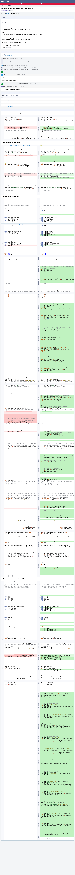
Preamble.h (7, 102)
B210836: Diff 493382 (23, 83)
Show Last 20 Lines (27, 139)
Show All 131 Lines (20, 139)
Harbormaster (6, 72)
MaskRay (20, 69)
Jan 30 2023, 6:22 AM (19, 58)
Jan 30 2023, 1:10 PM (32, 83)
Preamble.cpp (7, 103)
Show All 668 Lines (20, 115)
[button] (74, 1)
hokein (5, 22)
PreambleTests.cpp (9, 106)
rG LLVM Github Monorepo (7, 55)
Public (11, 10)
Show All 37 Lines (20, 384)
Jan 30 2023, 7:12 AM (32, 72)
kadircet (7, 13)
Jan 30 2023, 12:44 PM (25, 74)
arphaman (16, 62)
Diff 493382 (18, 74)
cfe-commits (15, 69)
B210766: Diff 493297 (23, 72)
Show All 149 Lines (20, 145)
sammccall (6, 20)
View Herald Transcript (25, 61)
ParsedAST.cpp (8, 100)
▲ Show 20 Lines (13, 139)
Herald (4, 61)
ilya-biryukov (25, 69)
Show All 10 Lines (20, 224)
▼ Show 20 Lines (28, 115)
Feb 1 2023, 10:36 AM (20, 86)
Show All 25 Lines (20, 530)
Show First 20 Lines (13, 115)
